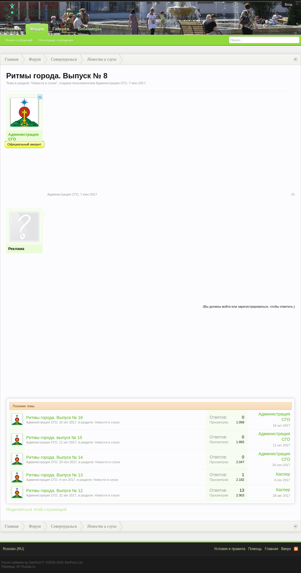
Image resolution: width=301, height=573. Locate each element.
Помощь (255, 549)
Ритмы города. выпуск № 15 (54, 437)
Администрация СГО (111, 83)
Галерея (61, 29)
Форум (37, 29)
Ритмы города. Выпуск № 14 (54, 457)
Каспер (283, 474)
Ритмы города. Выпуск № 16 (54, 417)
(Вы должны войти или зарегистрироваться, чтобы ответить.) (249, 306)
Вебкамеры (89, 29)
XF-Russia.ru (25, 566)
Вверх (286, 549)
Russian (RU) (13, 549)
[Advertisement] (171, 249)
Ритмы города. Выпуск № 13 (54, 475)
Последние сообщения (56, 40)
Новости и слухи (43, 83)
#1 (293, 194)
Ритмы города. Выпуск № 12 (54, 490)
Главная (12, 29)
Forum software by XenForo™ (42, 562)
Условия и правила (229, 549)
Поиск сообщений (19, 40)
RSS (296, 549)
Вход (288, 4)
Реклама (16, 248)
